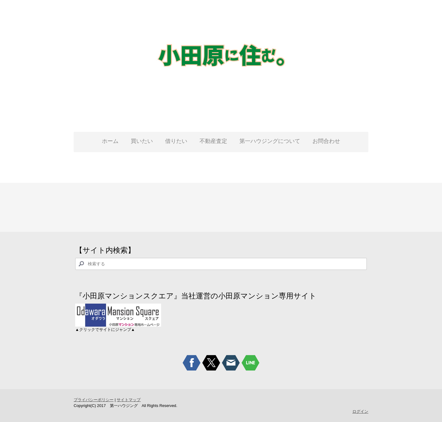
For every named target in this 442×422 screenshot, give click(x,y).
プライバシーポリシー (94, 399)
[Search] (221, 264)
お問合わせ (326, 141)
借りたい (176, 141)
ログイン (360, 411)
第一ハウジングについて (269, 141)
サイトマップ (129, 399)
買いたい (142, 141)
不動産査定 (213, 141)
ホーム (110, 141)
